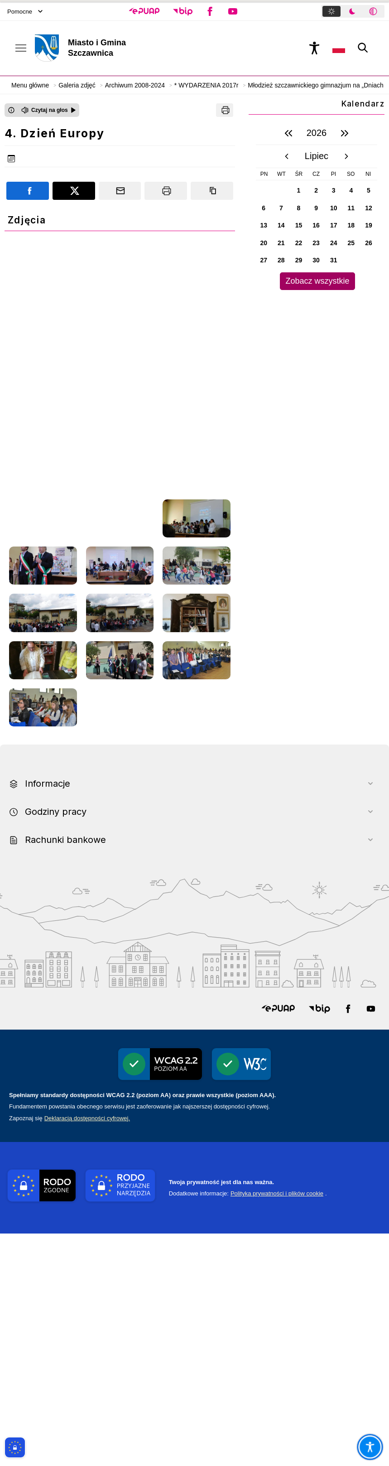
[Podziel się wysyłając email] (120, 191)
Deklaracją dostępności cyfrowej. (87, 1350)
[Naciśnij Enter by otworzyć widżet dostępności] (314, 48)
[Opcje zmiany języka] (339, 48)
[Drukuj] (224, 110)
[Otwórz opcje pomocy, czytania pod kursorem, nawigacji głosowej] (369, 1446)
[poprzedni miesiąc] (287, 156)
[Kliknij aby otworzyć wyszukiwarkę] (363, 48)
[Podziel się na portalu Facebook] (27, 191)
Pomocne (25, 11)
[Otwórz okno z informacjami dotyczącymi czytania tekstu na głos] (11, 110)
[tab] (331, 11)
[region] (316, 205)
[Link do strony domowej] (119, 48)
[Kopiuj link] (212, 191)
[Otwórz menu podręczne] (21, 48)
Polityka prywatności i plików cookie (277, 1425)
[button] (144, 11)
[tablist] (352, 11)
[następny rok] (345, 133)
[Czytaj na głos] (48, 110)
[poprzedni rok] (288, 133)
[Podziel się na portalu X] (74, 191)
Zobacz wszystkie (317, 280)
